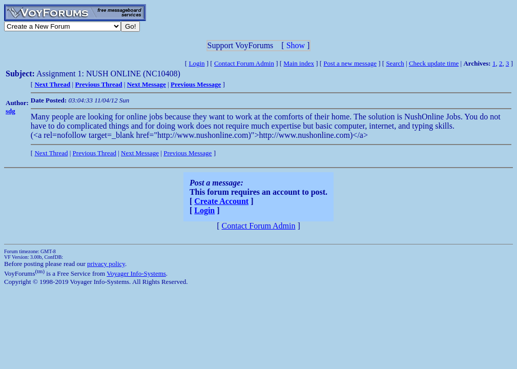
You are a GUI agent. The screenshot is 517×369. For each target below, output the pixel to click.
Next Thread (51, 153)
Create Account (221, 201)
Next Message (140, 153)
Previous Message (187, 153)
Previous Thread (94, 153)
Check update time (434, 63)
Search (395, 63)
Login (196, 63)
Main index (298, 63)
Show (295, 45)
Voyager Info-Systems (136, 273)
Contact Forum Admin (244, 63)
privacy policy (106, 264)
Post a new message (350, 63)
